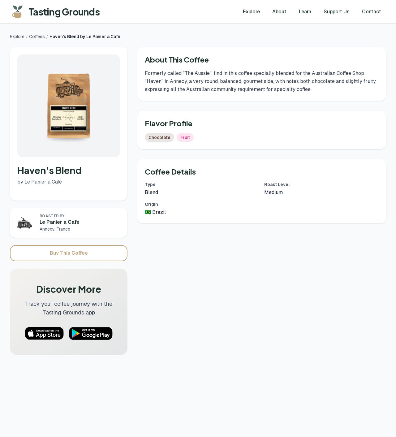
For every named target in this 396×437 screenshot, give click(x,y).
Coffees (37, 36)
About (279, 11)
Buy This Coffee (69, 253)
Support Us (337, 11)
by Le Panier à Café (39, 182)
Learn (305, 11)
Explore (251, 11)
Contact (371, 11)
